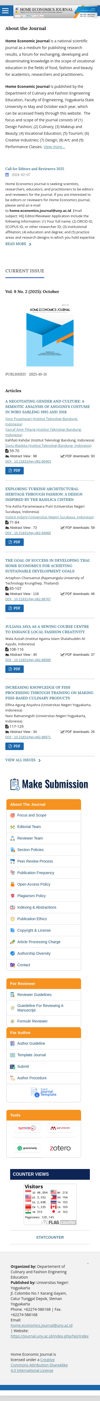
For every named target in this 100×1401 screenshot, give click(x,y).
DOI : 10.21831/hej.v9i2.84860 (28, 533)
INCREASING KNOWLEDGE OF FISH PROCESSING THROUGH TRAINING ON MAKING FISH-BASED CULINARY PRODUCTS (49, 692)
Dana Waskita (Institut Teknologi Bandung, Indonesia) (48, 445)
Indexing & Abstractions (33, 907)
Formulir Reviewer (29, 1021)
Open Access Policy (30, 884)
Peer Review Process (31, 861)
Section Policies (27, 849)
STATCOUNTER (50, 1237)
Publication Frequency (32, 872)
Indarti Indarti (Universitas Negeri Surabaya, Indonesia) (49, 517)
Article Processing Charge (35, 942)
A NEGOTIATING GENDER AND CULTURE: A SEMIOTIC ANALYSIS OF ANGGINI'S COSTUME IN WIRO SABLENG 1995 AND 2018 (47, 406)
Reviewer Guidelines (30, 994)
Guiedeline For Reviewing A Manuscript (36, 1007)
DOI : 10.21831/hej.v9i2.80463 (28, 461)
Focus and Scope (28, 815)
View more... (54, 146)
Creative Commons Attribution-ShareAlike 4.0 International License (39, 1365)
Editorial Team (25, 827)
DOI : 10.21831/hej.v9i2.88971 (28, 737)
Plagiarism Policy (28, 895)
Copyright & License (30, 930)
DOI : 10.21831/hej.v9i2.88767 (28, 599)
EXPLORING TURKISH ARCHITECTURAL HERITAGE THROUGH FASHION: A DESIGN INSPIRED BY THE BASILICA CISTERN (43, 494)
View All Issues (20, 760)
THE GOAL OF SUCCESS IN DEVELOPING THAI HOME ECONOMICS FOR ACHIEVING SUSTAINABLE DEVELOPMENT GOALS (47, 566)
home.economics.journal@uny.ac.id (42, 1325)
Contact (20, 965)
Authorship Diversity (30, 953)
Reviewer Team (26, 838)
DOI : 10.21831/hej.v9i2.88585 (28, 660)
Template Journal (28, 1055)
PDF (16, 470)
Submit (19, 1066)
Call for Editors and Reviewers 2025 (34, 169)
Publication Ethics (28, 918)
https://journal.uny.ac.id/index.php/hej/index (50, 1336)
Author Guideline (27, 1043)
